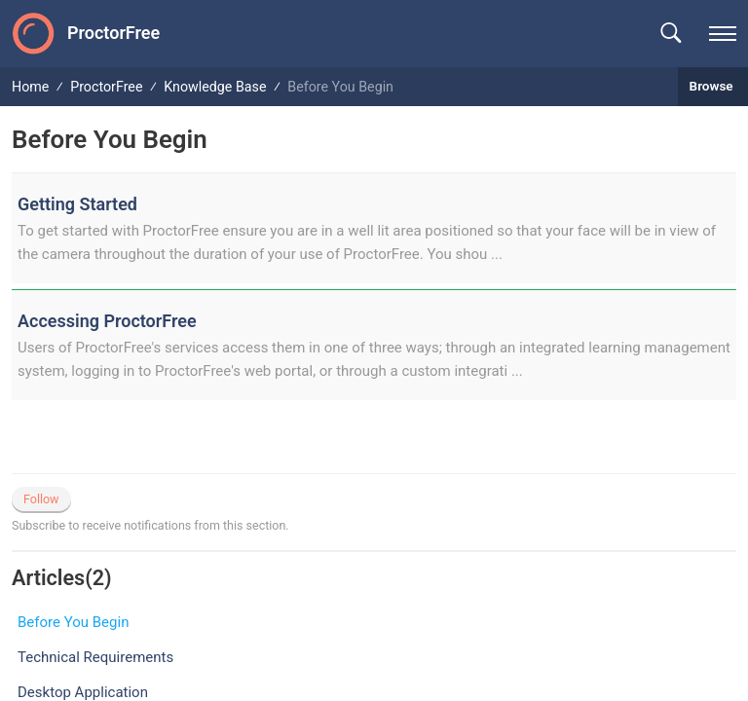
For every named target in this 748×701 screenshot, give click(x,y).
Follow (41, 499)
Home (30, 86)
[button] (671, 34)
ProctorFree (106, 86)
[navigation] (722, 33)
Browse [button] (713, 85)
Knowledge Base (215, 86)
